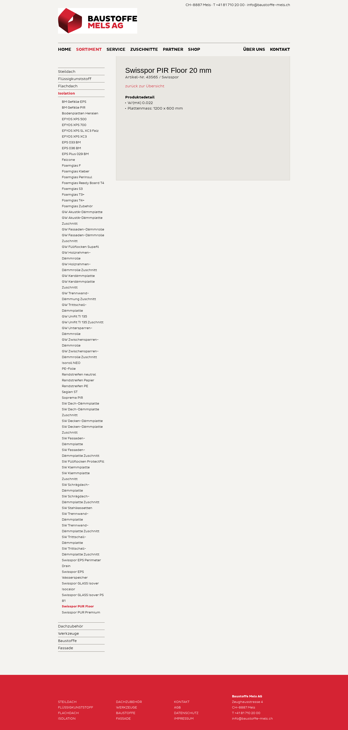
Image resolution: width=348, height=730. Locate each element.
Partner (173, 50)
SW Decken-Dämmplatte (82, 421)
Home (64, 50)
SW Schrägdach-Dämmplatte (75, 488)
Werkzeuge (68, 633)
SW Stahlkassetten (77, 508)
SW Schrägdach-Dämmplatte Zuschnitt (80, 499)
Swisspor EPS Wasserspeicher (75, 575)
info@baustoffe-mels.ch (268, 5)
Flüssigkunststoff (74, 79)
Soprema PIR (72, 398)
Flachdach (68, 86)
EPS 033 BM (71, 142)
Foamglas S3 (72, 189)
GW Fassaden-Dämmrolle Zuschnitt (83, 238)
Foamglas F (71, 166)
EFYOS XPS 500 (74, 119)
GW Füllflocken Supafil (80, 247)
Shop (194, 50)
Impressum (184, 719)
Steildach (66, 71)
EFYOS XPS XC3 (74, 137)
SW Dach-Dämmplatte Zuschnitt (80, 412)
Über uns (254, 50)
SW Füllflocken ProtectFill (83, 462)
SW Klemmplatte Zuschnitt (76, 476)
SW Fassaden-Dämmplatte (73, 441)
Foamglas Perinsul (77, 177)
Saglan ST (70, 392)
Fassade (65, 648)
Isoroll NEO (71, 363)
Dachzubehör (70, 626)
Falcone (68, 160)
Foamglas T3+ (73, 195)
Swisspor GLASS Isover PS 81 (83, 598)
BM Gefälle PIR (73, 108)
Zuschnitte (144, 50)
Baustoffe (67, 641)
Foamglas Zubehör (77, 206)
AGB (177, 707)
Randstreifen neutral (79, 374)
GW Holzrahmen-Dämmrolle (76, 255)
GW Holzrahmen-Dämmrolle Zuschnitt (79, 267)
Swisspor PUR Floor (78, 606)
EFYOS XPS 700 (74, 125)
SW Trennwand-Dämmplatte (75, 517)
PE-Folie (69, 369)
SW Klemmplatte (76, 467)
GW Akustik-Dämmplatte (82, 212)
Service (116, 50)
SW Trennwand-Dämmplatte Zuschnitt (80, 528)
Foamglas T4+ (73, 200)
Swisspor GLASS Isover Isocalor (80, 586)
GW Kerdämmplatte (78, 276)
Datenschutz (186, 713)
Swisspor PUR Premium (81, 612)
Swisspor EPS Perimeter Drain (81, 563)
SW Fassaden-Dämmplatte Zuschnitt (80, 453)
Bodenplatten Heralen (80, 113)
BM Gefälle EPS (74, 102)
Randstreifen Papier (78, 380)
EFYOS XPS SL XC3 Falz (80, 131)
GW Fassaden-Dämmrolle (83, 229)
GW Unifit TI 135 (74, 316)
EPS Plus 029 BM (75, 154)
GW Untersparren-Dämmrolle (77, 331)
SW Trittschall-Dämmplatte (74, 540)
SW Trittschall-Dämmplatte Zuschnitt (80, 551)
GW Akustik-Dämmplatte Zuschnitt (82, 221)
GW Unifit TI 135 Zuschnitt (82, 322)
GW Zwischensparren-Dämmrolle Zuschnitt (80, 354)
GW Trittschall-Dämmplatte (74, 308)
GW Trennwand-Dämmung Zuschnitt (79, 296)
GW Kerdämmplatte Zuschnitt (78, 284)
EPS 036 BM (71, 148)
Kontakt (280, 50)
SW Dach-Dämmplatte (80, 404)
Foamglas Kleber (75, 171)
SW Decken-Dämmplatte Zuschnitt (82, 430)
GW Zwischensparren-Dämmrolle (80, 342)
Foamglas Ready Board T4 (83, 183)
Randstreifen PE (75, 386)
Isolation (66, 93)
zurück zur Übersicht (144, 86)
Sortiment (89, 50)
